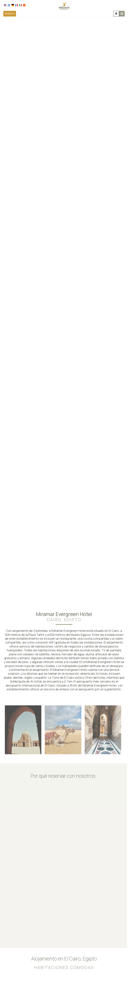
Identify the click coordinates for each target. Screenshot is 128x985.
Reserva (9, 13)
